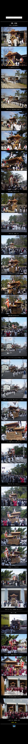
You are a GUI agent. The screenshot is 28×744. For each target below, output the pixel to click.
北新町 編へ (14, 722)
